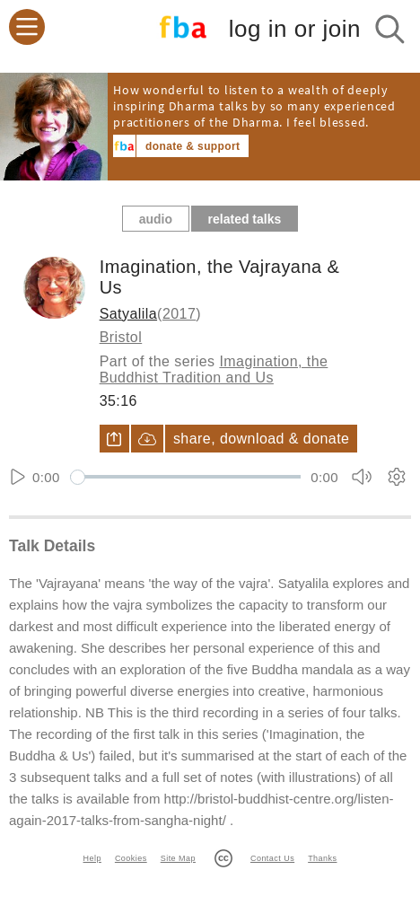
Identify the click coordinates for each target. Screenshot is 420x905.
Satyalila (128, 313)
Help (92, 858)
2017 (179, 313)
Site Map (178, 858)
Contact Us (272, 858)
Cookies (131, 858)
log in (295, 29)
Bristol (121, 337)
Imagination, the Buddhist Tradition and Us (214, 369)
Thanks (322, 858)
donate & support (192, 146)
